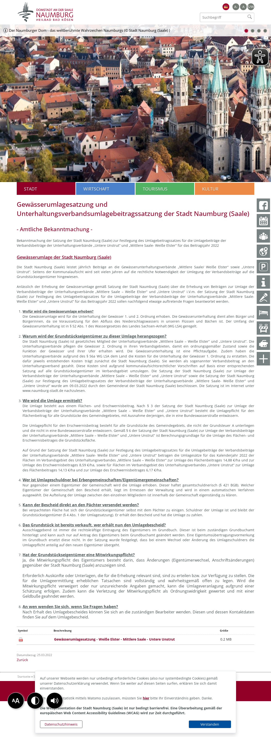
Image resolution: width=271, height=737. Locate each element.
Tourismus (155, 189)
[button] (54, 700)
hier (146, 698)
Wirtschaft (96, 189)
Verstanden (209, 724)
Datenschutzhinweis (61, 724)
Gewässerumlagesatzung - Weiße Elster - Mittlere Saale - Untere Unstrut (114, 639)
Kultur (210, 189)
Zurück (22, 660)
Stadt (30, 189)
